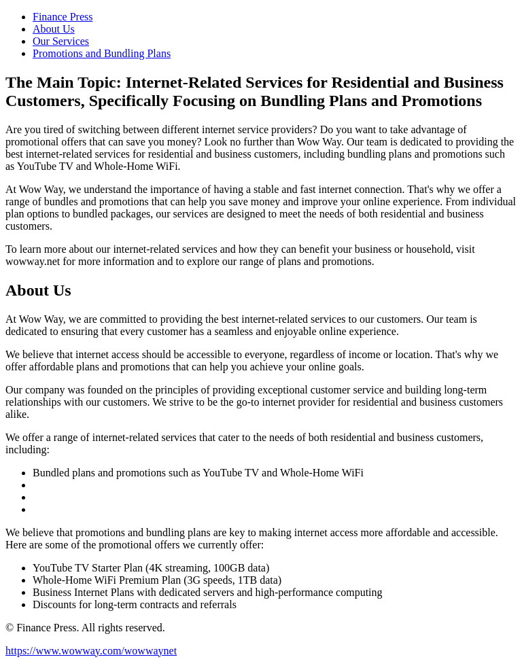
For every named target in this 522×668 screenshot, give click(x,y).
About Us (54, 29)
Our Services (61, 41)
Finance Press (62, 16)
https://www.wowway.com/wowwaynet (91, 650)
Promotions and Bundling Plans (102, 53)
